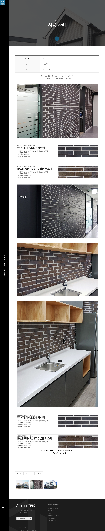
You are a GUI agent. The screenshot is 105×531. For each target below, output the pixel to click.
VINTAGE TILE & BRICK (54, 515)
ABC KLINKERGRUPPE (54, 507)
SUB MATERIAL (52, 522)
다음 (39, 489)
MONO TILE (51, 517)
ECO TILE (50, 512)
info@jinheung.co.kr (86, 513)
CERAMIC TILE (52, 520)
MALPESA (50, 510)
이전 (19, 489)
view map (79, 517)
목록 (29, 489)
